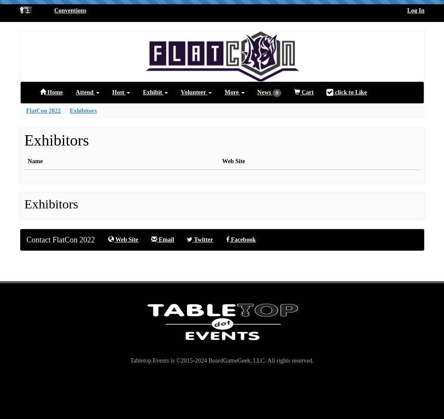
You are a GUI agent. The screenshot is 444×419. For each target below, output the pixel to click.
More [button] (235, 92)
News (269, 93)
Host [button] (121, 92)
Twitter (200, 239)
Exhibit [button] (155, 92)
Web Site (123, 239)
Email (162, 239)
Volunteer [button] (196, 92)
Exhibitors (83, 111)
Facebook (241, 239)
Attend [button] (87, 92)
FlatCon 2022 (43, 111)
